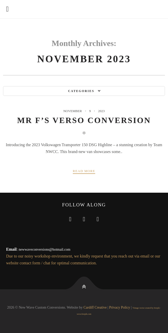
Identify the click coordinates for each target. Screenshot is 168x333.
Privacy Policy (119, 307)
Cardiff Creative (95, 307)
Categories (81, 91)
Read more (84, 171)
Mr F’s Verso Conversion (84, 120)
